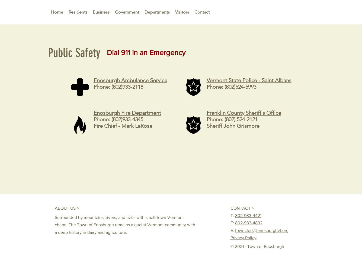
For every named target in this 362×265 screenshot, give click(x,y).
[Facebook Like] (281, 208)
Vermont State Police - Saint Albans (249, 80)
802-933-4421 (248, 215)
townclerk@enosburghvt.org (262, 230)
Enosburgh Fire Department (127, 113)
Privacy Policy (243, 237)
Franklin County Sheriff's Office (244, 113)
